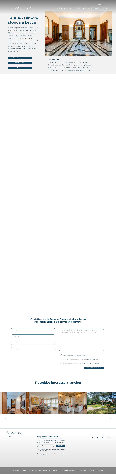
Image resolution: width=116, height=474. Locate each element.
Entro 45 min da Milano (74, 70)
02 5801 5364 (99, 4)
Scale (73, 67)
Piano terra (55, 67)
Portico (67, 67)
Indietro (20, 68)
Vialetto (89, 67)
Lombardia (86, 70)
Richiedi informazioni (20, 58)
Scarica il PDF (19, 62)
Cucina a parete (82, 62)
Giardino (71, 65)
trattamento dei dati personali (77, 359)
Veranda (78, 67)
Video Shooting (53, 70)
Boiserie (50, 62)
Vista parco (62, 70)
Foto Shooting (63, 65)
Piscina (62, 67)
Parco (82, 65)
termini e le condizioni (74, 363)
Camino (56, 62)
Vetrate (84, 67)
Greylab (100, 471)
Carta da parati (65, 62)
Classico (73, 62)
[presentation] (41, 357)
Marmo (77, 65)
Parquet (87, 65)
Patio (49, 67)
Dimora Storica (53, 65)
